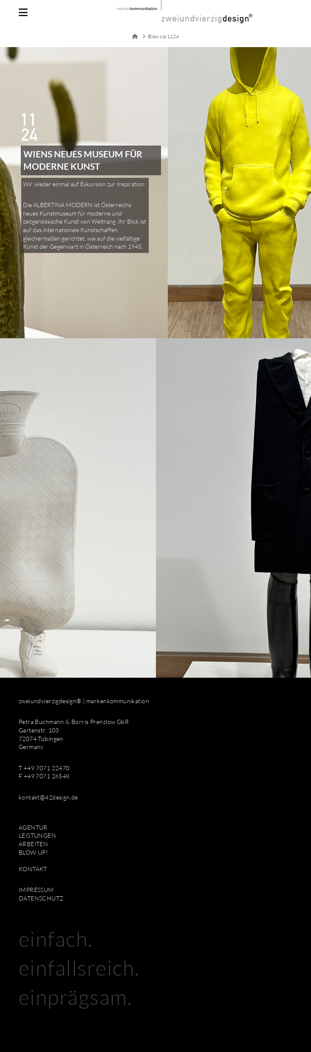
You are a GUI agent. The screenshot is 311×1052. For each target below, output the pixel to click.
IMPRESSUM (36, 889)
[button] (23, 12)
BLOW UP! (33, 852)
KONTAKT (33, 868)
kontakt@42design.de (48, 797)
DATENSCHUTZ (41, 898)
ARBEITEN (33, 843)
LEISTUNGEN (37, 835)
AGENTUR (33, 827)
